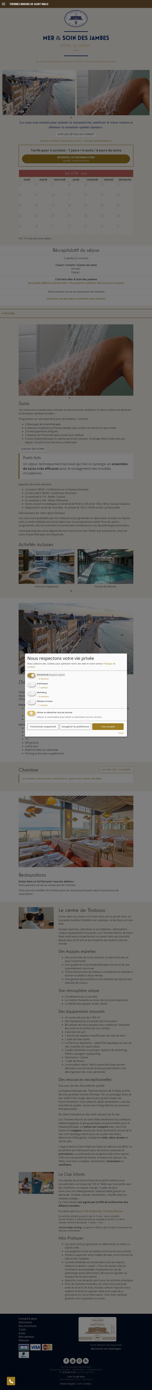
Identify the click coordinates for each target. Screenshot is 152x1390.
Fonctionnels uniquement (43, 726)
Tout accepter (108, 726)
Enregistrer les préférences (75, 726)
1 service (42, 687)
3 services (43, 678)
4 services (43, 696)
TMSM (120, 733)
